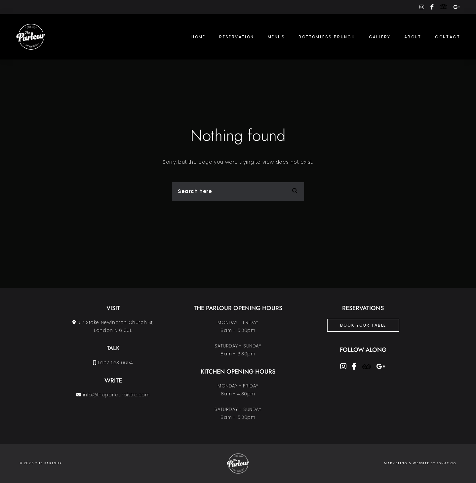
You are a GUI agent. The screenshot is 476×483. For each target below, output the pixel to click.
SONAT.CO (446, 463)
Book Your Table (363, 325)
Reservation (236, 37)
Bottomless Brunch (326, 37)
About (412, 37)
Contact (447, 37)
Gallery (380, 37)
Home (198, 37)
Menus (276, 37)
